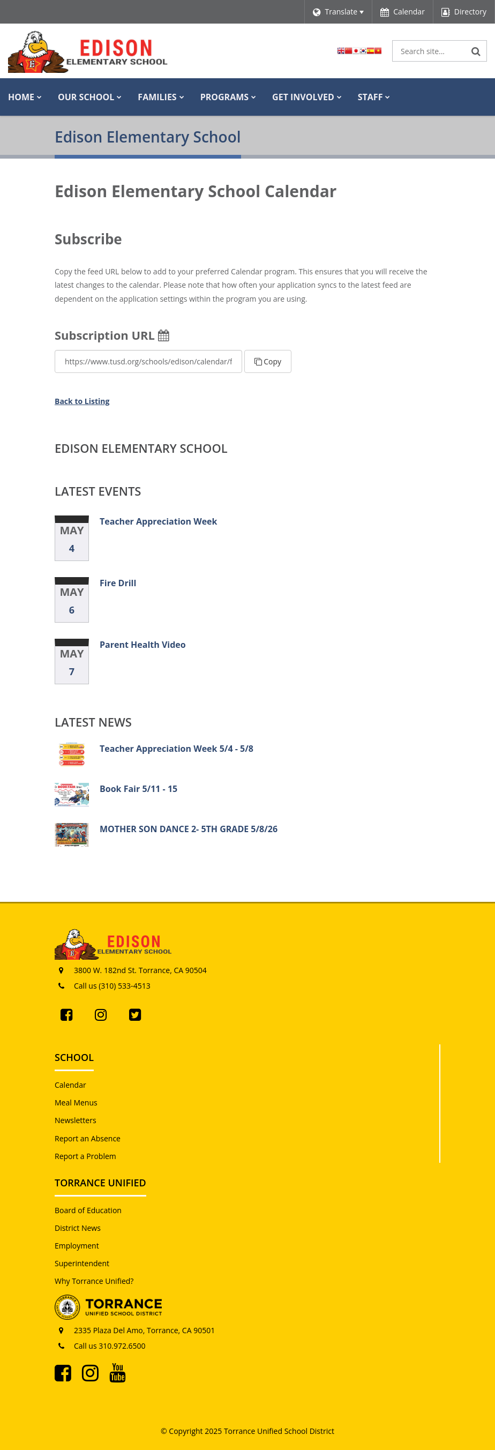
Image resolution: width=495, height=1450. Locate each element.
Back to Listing (82, 401)
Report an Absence (88, 1138)
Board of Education (88, 1210)
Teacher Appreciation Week (158, 521)
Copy (267, 361)
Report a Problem (85, 1156)
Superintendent (82, 1263)
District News (78, 1228)
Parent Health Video (143, 645)
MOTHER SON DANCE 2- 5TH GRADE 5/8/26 (189, 829)
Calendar (70, 1085)
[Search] (476, 51)
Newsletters (75, 1120)
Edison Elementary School (141, 448)
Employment (77, 1245)
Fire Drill (118, 583)
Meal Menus (76, 1102)
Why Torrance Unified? (94, 1281)
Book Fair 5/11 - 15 (138, 789)
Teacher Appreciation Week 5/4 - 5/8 (176, 748)
